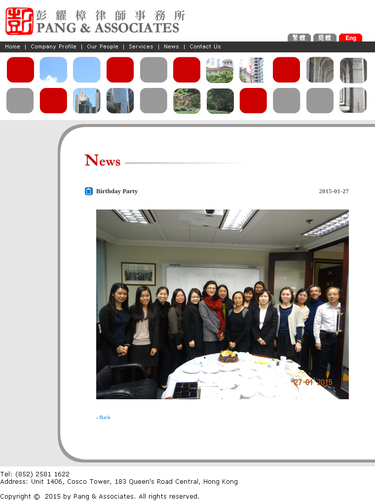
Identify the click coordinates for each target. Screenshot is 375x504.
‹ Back (103, 417)
